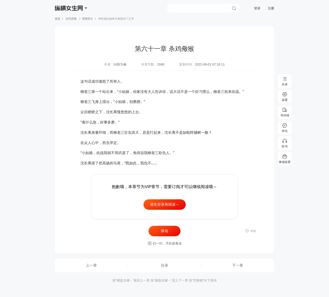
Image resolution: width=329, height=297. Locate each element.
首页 (57, 18)
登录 (257, 8)
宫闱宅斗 (87, 18)
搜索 (234, 8)
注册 (271, 8)
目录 (164, 265)
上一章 (91, 265)
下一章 (237, 265)
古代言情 (71, 18)
